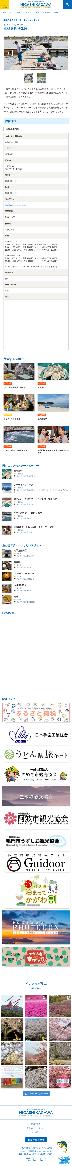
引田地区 (38, 12)
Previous (9, 53)
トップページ (7, 12)
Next (63, 53)
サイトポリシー (36, 1132)
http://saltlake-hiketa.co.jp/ (16, 205)
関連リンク (36, 1124)
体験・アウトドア (24, 12)
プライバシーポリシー (36, 1128)
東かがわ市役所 (36, 1140)
